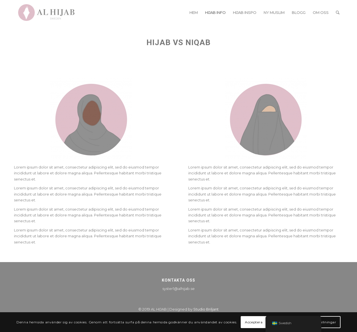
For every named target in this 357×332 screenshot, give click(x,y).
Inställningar (325, 322)
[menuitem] (193, 12)
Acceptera (253, 322)
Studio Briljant (206, 309)
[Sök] (337, 12)
